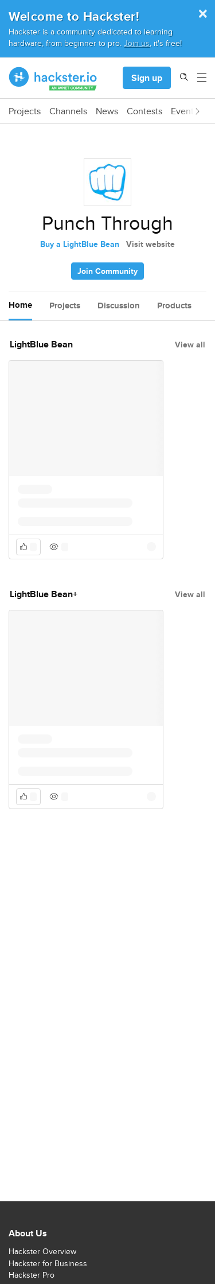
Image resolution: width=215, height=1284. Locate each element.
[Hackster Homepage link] (53, 78)
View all (190, 344)
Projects (25, 111)
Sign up (146, 77)
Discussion (118, 305)
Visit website (150, 244)
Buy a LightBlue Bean (79, 244)
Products (174, 305)
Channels (68, 111)
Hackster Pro (31, 1275)
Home (20, 305)
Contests (144, 111)
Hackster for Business (48, 1263)
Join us (137, 43)
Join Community (107, 271)
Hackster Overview (42, 1251)
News (107, 111)
